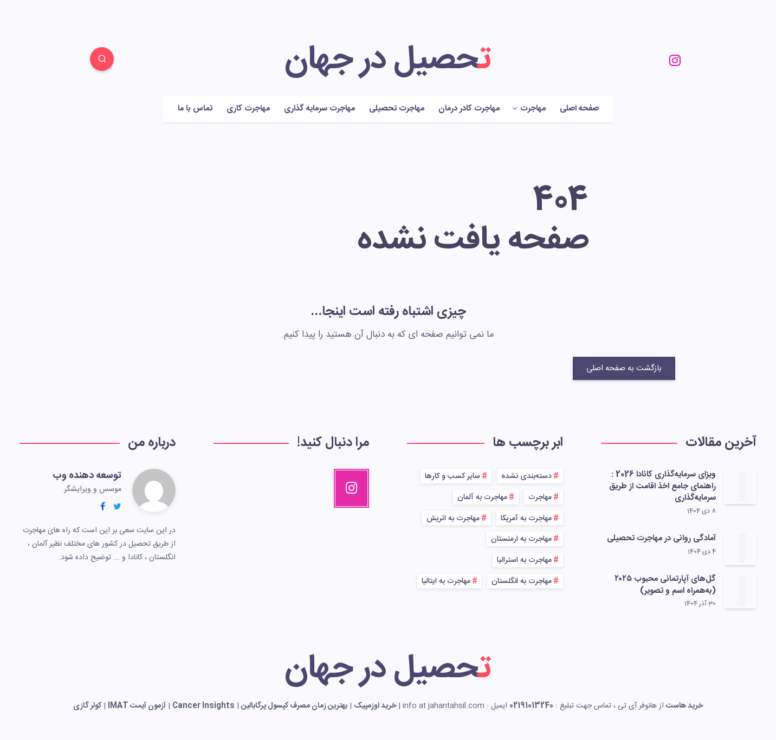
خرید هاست (684, 705)
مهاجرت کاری (248, 109)
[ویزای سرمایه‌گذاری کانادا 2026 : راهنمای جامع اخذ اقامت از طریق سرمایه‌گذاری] (740, 486)
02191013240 (531, 705)
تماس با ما (195, 109)
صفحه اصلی (579, 109)
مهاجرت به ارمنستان (521, 539)
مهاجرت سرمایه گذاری (319, 109)
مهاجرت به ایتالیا (446, 581)
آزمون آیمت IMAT (137, 705)
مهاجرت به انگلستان (522, 581)
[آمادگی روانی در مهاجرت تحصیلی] (740, 548)
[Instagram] (674, 61)
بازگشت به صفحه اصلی (624, 368)
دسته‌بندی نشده (526, 476)
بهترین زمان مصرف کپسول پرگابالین (294, 705)
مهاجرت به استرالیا (524, 560)
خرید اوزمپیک (375, 705)
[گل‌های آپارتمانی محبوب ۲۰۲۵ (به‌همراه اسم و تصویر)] (740, 591)
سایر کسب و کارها (452, 476)
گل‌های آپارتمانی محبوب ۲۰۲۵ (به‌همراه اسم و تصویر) (665, 585)
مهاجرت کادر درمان (469, 109)
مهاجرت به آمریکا (526, 518)
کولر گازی (87, 705)
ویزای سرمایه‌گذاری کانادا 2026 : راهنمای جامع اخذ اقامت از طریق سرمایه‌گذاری (662, 486)
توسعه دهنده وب (87, 476)
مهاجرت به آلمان (482, 497)
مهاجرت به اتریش (453, 518)
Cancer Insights (203, 705)
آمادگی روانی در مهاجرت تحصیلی (661, 538)
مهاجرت (533, 109)
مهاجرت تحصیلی (396, 109)
